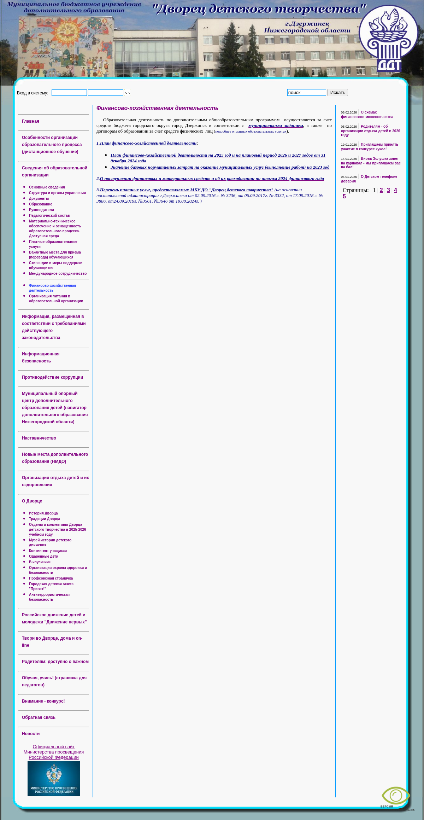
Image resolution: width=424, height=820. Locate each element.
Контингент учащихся (48, 551)
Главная (30, 121)
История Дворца (43, 513)
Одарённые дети (43, 556)
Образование (40, 204)
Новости (31, 733)
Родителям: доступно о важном (55, 661)
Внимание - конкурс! (43, 701)
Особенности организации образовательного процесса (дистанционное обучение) (52, 144)
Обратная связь (38, 717)
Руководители (41, 210)
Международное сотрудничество (58, 273)
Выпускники (40, 562)
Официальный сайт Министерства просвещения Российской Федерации (54, 752)
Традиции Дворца (44, 519)
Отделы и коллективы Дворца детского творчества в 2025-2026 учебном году (57, 529)
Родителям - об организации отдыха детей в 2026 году (370, 130)
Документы (39, 198)
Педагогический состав (49, 215)
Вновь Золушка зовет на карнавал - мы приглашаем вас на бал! (371, 163)
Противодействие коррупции (52, 377)
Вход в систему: (34, 92)
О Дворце (32, 501)
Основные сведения (47, 187)
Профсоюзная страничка (51, 578)
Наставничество (39, 438)
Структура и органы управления (57, 193)
